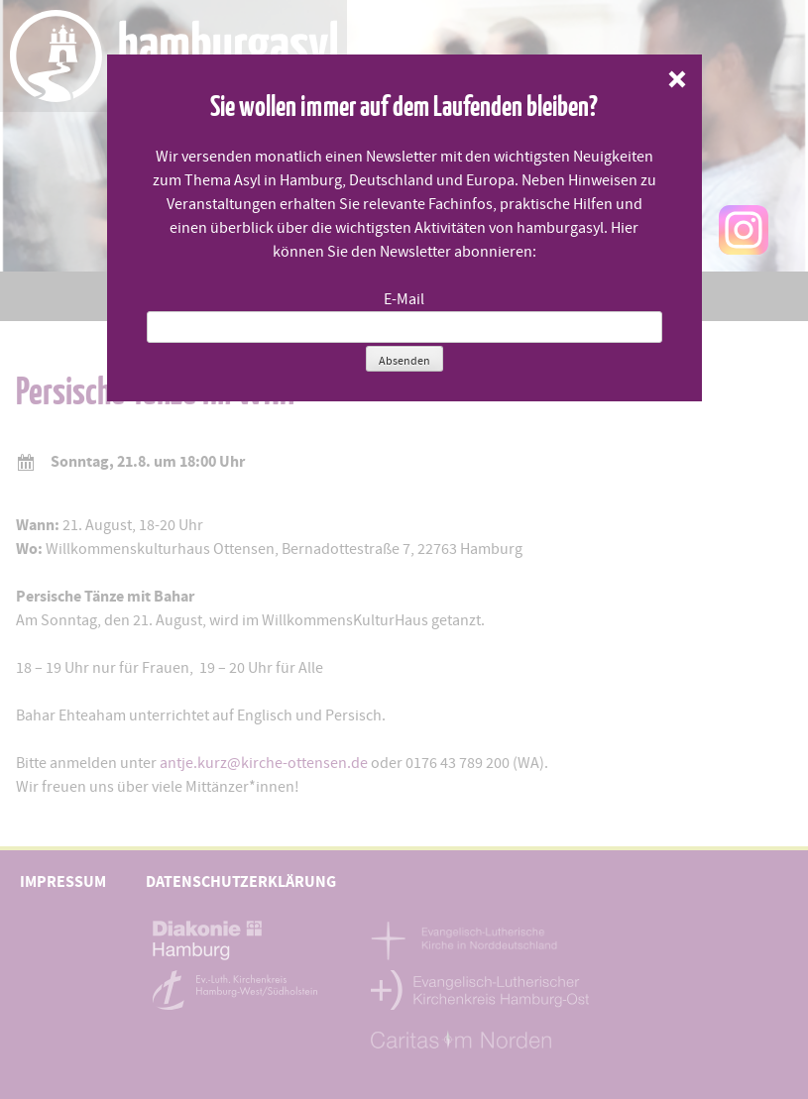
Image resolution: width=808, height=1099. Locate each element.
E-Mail (404, 299)
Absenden (404, 361)
